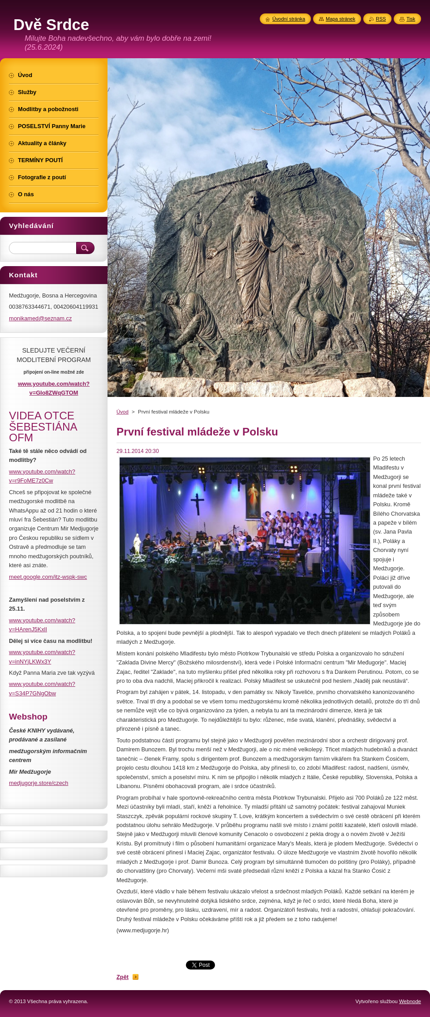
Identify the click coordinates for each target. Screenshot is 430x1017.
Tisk (410, 19)
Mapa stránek (340, 19)
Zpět (122, 977)
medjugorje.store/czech (38, 783)
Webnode (410, 1001)
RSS (381, 19)
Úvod (122, 411)
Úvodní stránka (288, 19)
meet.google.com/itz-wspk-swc (48, 576)
